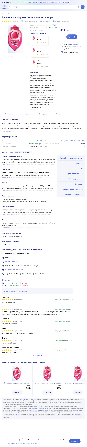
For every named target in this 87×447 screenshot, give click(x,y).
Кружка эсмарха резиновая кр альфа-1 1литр (17, 383)
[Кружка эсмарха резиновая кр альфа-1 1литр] (39, 40)
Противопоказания (75, 173)
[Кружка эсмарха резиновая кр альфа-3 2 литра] (40, 64)
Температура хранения (73, 194)
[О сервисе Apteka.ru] (84, 2)
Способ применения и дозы (71, 158)
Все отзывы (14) (37, 355)
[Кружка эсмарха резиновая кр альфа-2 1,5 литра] (40, 52)
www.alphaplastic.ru (12, 261)
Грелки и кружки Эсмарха (27, 13)
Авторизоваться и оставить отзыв (16, 291)
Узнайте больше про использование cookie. (21, 443)
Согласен (74, 441)
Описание (9, 114)
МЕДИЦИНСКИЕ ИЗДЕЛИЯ (13, 13)
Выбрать (17, 392)
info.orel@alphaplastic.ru (14, 269)
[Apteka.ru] (7, 2)
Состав (80, 168)
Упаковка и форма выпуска (72, 189)
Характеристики (26, 114)
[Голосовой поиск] (78, 6)
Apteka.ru (26, 399)
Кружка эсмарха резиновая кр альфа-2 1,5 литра (47, 383)
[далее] (84, 380)
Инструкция (44, 114)
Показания (78, 163)
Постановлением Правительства (36, 408)
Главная (4, 13)
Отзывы (59, 114)
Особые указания (75, 179)
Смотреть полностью (23, 152)
